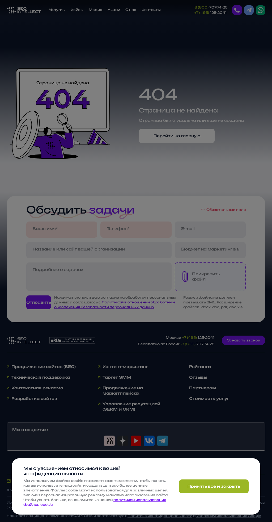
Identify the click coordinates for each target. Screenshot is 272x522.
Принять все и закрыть (214, 486)
